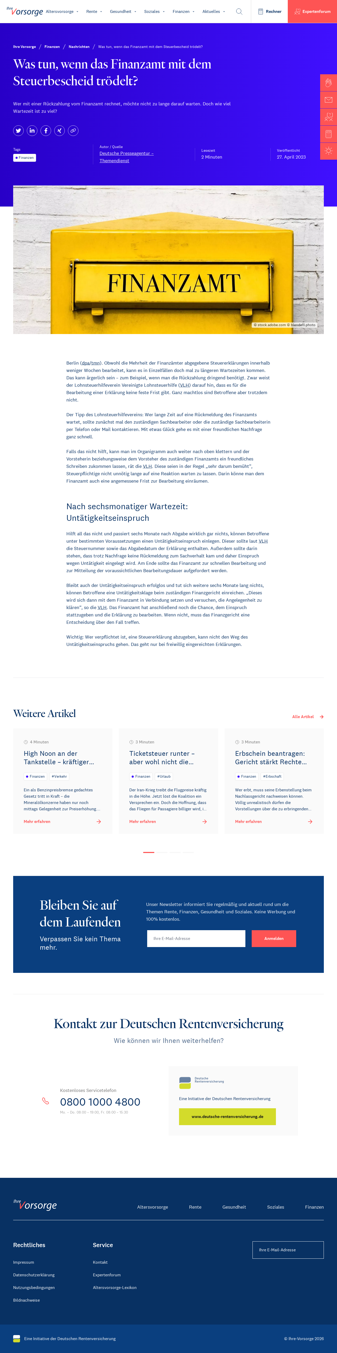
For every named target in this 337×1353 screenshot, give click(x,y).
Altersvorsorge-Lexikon (115, 1287)
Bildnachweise (26, 1300)
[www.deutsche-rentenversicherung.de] (227, 1116)
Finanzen (314, 1207)
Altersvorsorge (152, 1207)
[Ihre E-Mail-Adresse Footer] (288, 1250)
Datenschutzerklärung (33, 1274)
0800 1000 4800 (100, 1102)
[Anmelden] (274, 938)
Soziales (275, 1207)
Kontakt (100, 1262)
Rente (195, 1207)
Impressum (23, 1262)
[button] (328, 82)
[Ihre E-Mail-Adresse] (196, 938)
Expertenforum (107, 1274)
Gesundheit (234, 1207)
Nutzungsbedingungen (34, 1287)
